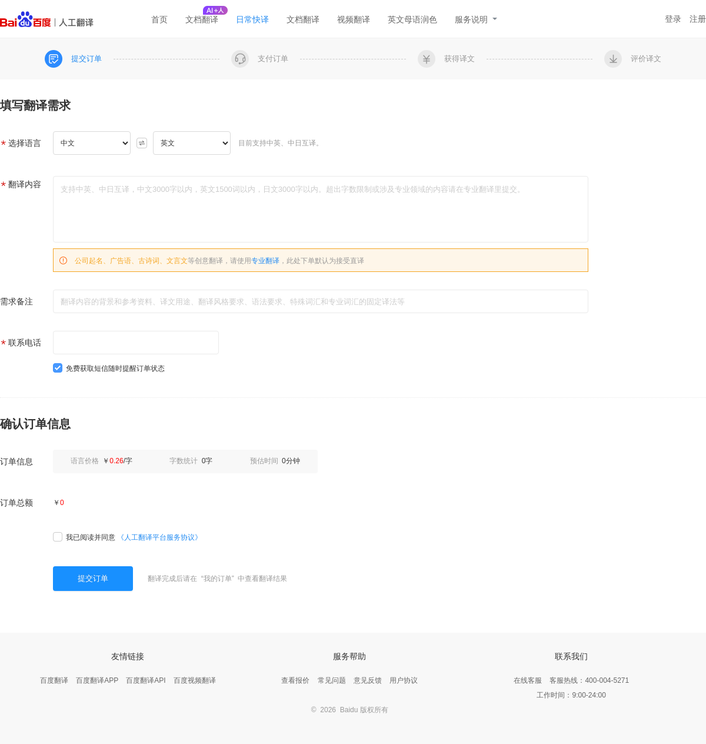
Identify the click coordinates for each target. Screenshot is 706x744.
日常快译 (252, 19)
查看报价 (295, 680)
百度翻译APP (97, 680)
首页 (159, 19)
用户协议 (403, 680)
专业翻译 (265, 261)
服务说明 (476, 19)
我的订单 (218, 578)
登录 (673, 19)
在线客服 (528, 680)
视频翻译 (353, 19)
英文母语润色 (412, 19)
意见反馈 (368, 680)
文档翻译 (201, 19)
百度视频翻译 (195, 680)
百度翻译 (54, 680)
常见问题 (332, 680)
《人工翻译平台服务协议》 (159, 537)
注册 (698, 19)
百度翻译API (145, 680)
